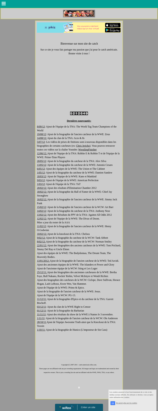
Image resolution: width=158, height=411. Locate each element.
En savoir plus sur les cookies (126, 403)
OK (113, 403)
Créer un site (88, 407)
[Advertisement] (79, 350)
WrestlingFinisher (87, 149)
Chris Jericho (83, 145)
